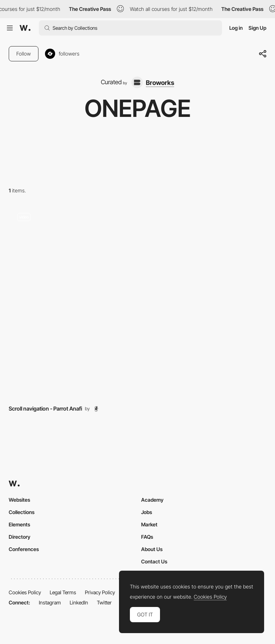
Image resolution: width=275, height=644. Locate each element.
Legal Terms (63, 592)
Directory (19, 537)
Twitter (104, 602)
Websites (19, 500)
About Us (152, 549)
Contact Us (154, 561)
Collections (21, 512)
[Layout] (137, 301)
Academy (152, 500)
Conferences (24, 549)
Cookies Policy (25, 592)
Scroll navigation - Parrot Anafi (45, 408)
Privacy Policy (100, 592)
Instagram (50, 602)
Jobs (146, 512)
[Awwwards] (25, 28)
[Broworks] (152, 82)
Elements (19, 524)
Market (149, 524)
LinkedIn (79, 602)
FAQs (147, 537)
